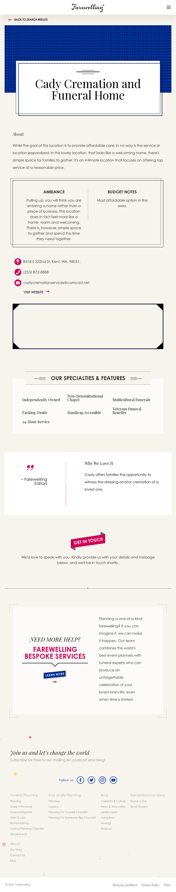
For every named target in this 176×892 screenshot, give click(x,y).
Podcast (106, 828)
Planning (15, 801)
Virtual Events (18, 834)
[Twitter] (91, 780)
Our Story (16, 849)
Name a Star (138, 801)
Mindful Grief (109, 812)
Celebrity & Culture (113, 801)
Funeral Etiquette (21, 812)
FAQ (13, 860)
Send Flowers (139, 806)
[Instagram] (102, 780)
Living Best (107, 817)
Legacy (54, 806)
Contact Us (17, 855)
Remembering (19, 823)
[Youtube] (113, 780)
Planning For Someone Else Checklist (72, 817)
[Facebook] (80, 780)
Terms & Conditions (125, 884)
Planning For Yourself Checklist (68, 812)
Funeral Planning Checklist (27, 828)
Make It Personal (21, 806)
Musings (106, 823)
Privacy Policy (151, 884)
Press (167, 884)
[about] (55, 677)
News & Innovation (113, 806)
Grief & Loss (17, 817)
